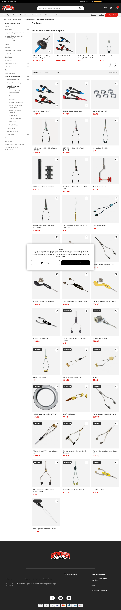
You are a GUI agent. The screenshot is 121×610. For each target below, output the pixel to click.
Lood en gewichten (15, 41)
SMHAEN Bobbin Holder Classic (73, 111)
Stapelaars (12, 122)
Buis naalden (13, 96)
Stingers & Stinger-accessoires (15, 33)
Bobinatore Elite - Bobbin (101, 187)
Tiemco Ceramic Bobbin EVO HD (103, 264)
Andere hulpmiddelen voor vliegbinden (15, 91)
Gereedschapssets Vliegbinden (15, 111)
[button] (104, 1)
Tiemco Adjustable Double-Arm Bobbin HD (105, 452)
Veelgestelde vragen (49, 583)
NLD (10, 2)
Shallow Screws (10, 54)
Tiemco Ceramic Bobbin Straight (73, 490)
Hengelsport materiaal (10, 15)
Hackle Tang (13, 115)
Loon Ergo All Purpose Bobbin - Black (75, 301)
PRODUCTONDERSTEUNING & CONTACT (15, 584)
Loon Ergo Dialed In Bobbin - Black (44, 301)
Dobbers (15, 67)
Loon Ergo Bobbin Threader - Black (44, 528)
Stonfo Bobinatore (69, 414)
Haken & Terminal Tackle (14, 19)
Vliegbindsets (11, 128)
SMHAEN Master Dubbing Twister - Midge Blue (41, 57)
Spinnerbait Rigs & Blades (13, 50)
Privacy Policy (77, 254)
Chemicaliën (16, 134)
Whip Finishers (13, 125)
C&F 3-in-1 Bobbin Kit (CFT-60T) (43, 187)
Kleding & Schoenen (46, 15)
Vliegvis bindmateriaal (29, 19)
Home (4, 19)
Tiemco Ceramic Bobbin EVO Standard (105, 414)
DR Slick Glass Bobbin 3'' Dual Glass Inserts (74, 339)
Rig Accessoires (15, 60)
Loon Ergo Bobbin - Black (41, 338)
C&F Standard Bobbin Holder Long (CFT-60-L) (44, 226)
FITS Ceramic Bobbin (99, 225)
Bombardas (8, 141)
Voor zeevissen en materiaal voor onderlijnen (15, 36)
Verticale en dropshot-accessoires (12, 148)
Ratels (7, 138)
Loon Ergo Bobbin (98, 490)
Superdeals (111, 15)
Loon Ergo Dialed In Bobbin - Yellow (104, 301)
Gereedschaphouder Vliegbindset (15, 106)
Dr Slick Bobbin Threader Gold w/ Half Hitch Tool (86, 57)
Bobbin (95, 377)
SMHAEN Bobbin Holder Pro (63, 57)
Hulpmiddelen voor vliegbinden (45, 19)
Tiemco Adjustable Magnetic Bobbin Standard (74, 452)
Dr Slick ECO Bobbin (39, 377)
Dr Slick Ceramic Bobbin (108, 56)
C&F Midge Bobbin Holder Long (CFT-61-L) (75, 188)
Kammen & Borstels (15, 118)
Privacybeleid (47, 579)
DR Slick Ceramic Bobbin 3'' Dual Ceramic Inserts (43, 491)
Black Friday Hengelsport (100, 590)
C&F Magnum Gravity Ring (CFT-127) (45, 414)
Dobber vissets (15, 73)
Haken (15, 26)
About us (9, 579)
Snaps (15, 44)
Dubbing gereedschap (16, 102)
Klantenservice (84, 2)
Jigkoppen (15, 29)
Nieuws (93, 15)
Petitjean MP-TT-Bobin (100, 338)
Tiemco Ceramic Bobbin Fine (72, 377)
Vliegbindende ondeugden (16, 83)
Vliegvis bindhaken (13, 131)
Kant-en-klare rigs (15, 63)
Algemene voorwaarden (32, 579)
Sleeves (7, 70)
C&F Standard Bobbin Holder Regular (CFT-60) (45, 149)
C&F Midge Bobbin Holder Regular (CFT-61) (74, 149)
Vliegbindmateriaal (16, 79)
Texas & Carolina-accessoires (14, 144)
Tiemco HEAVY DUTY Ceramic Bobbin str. (45, 452)
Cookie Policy (60, 256)
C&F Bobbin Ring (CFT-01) (101, 111)
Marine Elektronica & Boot (28, 15)
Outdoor (58, 15)
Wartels (15, 47)
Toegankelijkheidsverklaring (34, 583)
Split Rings (8, 57)
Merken (101, 15)
